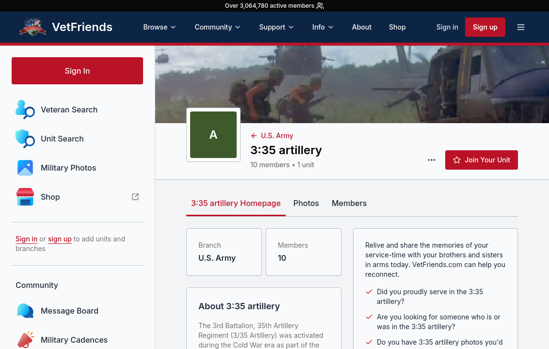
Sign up (485, 27)
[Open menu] (521, 27)
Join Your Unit (481, 160)
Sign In (77, 71)
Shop (397, 27)
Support (277, 27)
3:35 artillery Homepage (236, 203)
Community (218, 27)
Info (323, 27)
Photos (306, 203)
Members (349, 203)
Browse (160, 27)
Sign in (447, 27)
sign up (60, 239)
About (361, 27)
